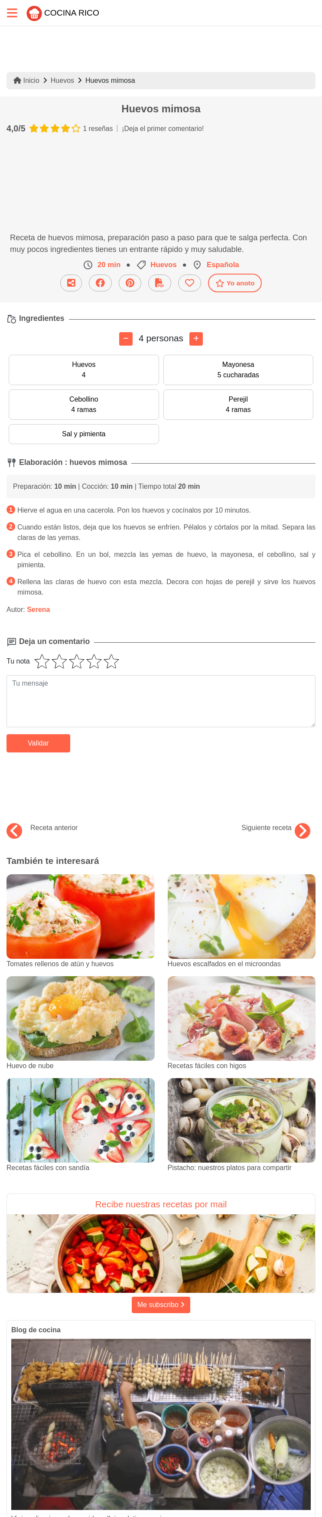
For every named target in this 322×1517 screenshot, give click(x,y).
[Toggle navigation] (12, 13)
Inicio (26, 80)
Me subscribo (161, 1304)
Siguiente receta (275, 827)
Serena (38, 609)
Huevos (62, 80)
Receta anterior (42, 827)
